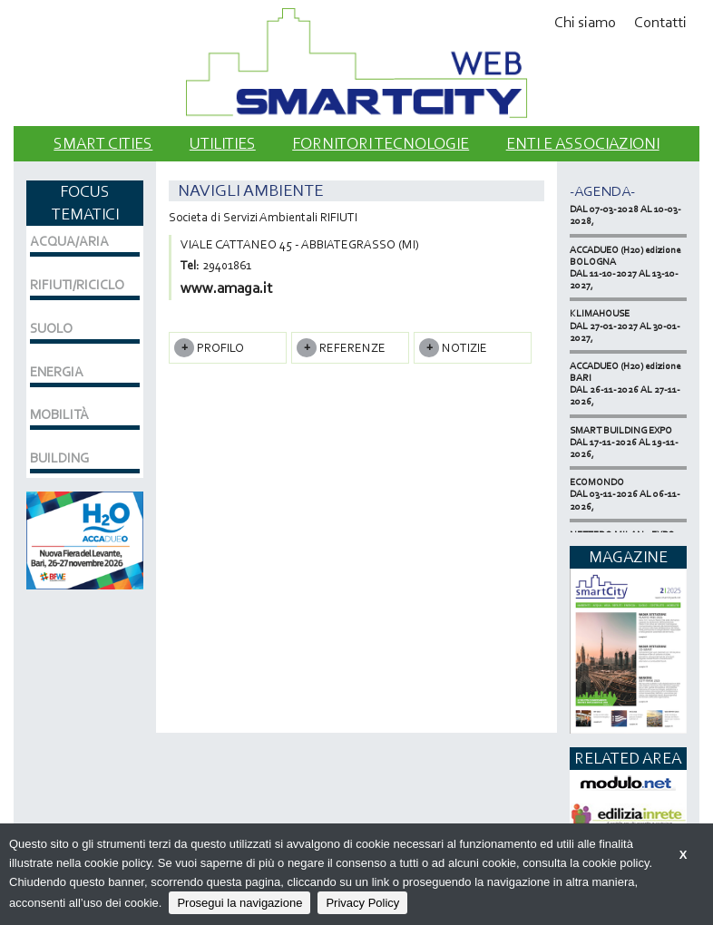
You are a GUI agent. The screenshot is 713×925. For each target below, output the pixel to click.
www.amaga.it (226, 287)
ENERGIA (56, 372)
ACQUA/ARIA (69, 241)
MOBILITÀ (59, 414)
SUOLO (51, 328)
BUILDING (59, 458)
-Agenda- (602, 191)
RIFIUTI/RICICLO (77, 285)
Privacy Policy (362, 903)
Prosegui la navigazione (239, 903)
